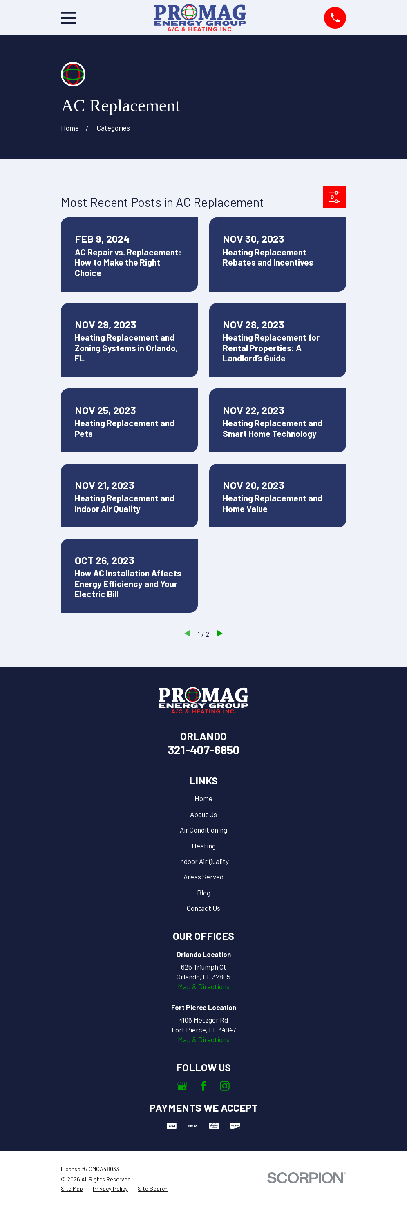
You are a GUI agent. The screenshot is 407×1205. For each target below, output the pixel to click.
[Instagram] (225, 1086)
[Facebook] (203, 1086)
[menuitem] (72, 1189)
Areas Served (203, 877)
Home (203, 798)
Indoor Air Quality (203, 861)
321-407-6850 (203, 749)
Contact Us (203, 908)
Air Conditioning (203, 830)
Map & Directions (204, 986)
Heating (204, 846)
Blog (203, 892)
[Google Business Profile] (182, 1086)
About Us (203, 814)
